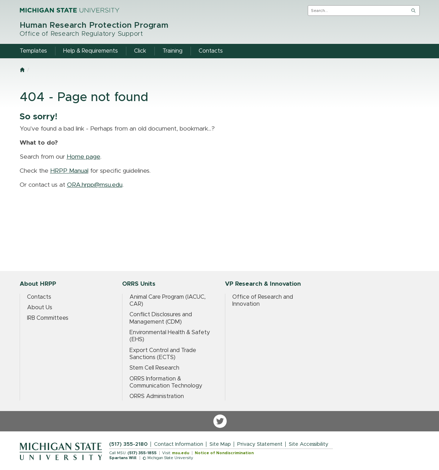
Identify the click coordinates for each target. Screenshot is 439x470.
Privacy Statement (259, 444)
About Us (39, 307)
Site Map (220, 444)
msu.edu (180, 453)
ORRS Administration (156, 396)
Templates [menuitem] (33, 51)
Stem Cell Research (154, 368)
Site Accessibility (308, 444)
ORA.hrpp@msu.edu (94, 185)
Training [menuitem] (172, 51)
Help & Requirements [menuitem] (90, 51)
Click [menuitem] (140, 51)
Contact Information (178, 444)
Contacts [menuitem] (211, 51)
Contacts (39, 297)
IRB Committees (47, 318)
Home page (83, 157)
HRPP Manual (69, 171)
